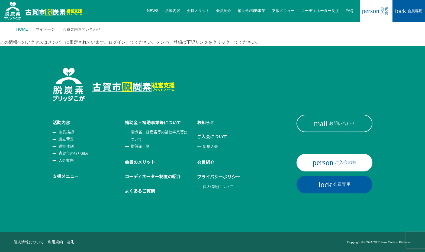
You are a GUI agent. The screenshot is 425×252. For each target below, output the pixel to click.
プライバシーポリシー (218, 177)
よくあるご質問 (140, 191)
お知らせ (205, 122)
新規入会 (375, 11)
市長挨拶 (66, 132)
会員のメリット (140, 162)
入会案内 (66, 160)
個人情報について (218, 186)
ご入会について (212, 137)
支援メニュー (66, 176)
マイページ (45, 29)
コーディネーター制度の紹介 (153, 176)
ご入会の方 (334, 162)
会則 (71, 242)
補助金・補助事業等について (153, 122)
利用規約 (55, 242)
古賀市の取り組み (74, 153)
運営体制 (66, 146)
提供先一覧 (140, 146)
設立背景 (66, 139)
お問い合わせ (334, 123)
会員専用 (409, 10)
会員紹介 (205, 162)
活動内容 (61, 122)
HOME (22, 29)
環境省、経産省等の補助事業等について (159, 135)
